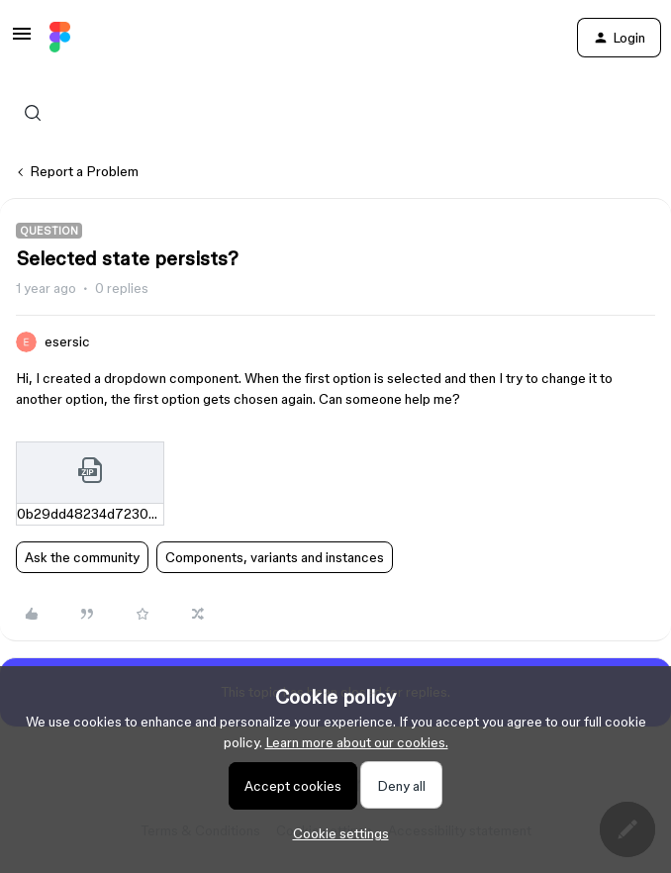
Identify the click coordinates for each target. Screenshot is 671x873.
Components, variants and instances (274, 557)
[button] (22, 40)
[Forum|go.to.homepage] (59, 37)
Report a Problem (84, 171)
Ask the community (82, 557)
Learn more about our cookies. (356, 742)
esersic (67, 341)
